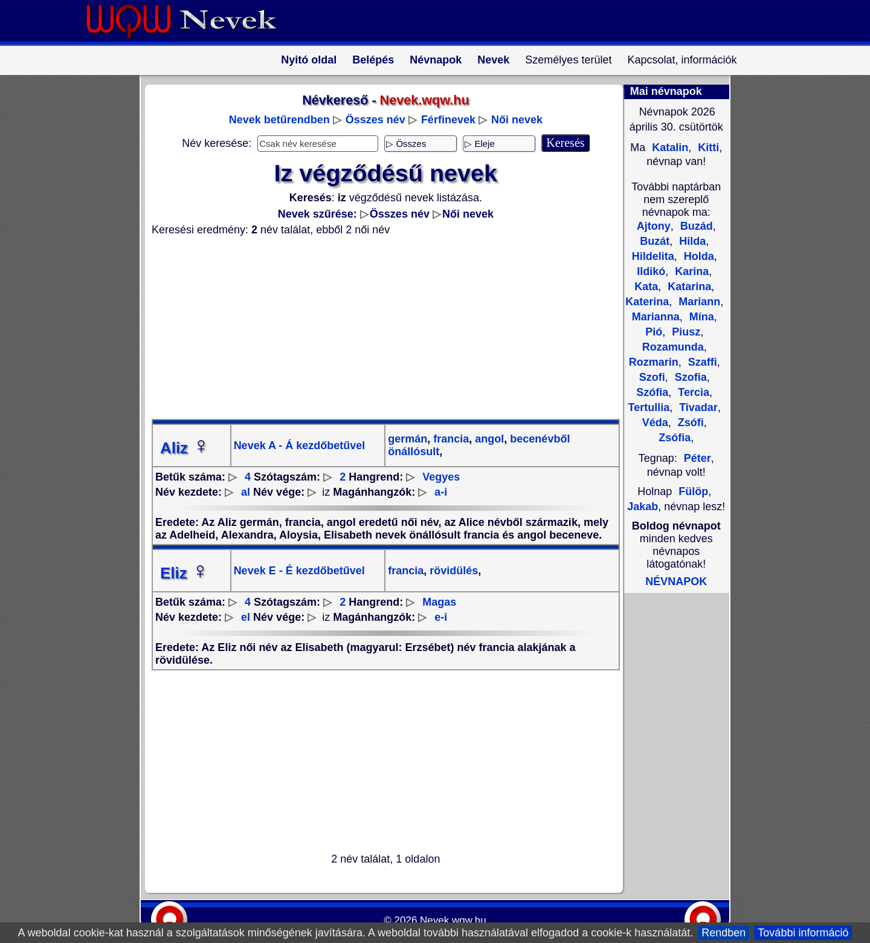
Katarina (688, 286)
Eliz (184, 573)
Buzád (695, 226)
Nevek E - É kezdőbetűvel (299, 571)
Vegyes (441, 477)
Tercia (692, 392)
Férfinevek (448, 120)
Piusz (684, 332)
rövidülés (452, 571)
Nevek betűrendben (279, 120)
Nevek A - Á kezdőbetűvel (300, 445)
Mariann (697, 302)
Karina (690, 271)
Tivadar (697, 407)
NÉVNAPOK (676, 581)
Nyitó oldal (309, 60)
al (245, 492)
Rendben (723, 933)
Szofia (689, 377)
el (245, 617)
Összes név (375, 120)
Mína (700, 317)
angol (488, 439)
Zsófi (689, 422)
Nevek (493, 60)
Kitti (707, 147)
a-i (440, 492)
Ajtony (654, 226)
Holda (697, 256)
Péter (697, 458)
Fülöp (693, 491)
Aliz (185, 447)
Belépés (373, 60)
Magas (439, 602)
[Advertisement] (378, 327)
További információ (803, 933)
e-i (440, 617)
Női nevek (517, 120)
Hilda (691, 241)
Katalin (668, 147)
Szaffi (701, 362)
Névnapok (436, 60)
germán (407, 439)
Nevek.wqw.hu (453, 920)
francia (449, 439)
